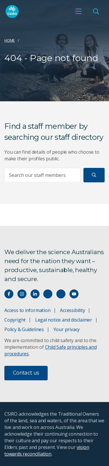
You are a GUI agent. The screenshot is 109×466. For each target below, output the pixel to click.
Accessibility (72, 310)
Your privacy (66, 329)
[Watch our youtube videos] (73, 293)
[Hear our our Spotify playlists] (47, 293)
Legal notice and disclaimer (63, 320)
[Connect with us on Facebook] (8, 293)
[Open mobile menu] (78, 11)
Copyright (15, 320)
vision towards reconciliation (46, 450)
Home (9, 40)
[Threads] (60, 293)
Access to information (27, 310)
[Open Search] (96, 11)
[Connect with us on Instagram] (21, 293)
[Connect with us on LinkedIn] (35, 293)
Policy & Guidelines (24, 329)
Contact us (26, 373)
